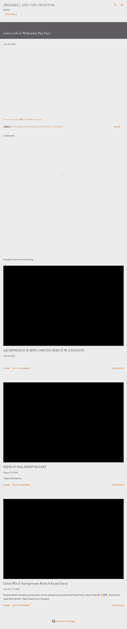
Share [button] (117, 126)
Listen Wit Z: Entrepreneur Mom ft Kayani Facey (35, 583)
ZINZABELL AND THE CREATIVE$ (29, 5)
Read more (118, 368)
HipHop (26, 126)
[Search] (115, 5)
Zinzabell (26, 119)
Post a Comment (21, 368)
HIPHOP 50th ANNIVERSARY (24, 467)
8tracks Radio (37, 119)
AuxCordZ (16, 126)
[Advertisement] (63, 229)
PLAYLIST (47, 126)
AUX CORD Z (11, 14)
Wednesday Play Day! (11, 119)
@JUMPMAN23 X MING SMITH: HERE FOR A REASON (43, 350)
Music (34, 126)
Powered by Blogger (63, 621)
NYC (40, 126)
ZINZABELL (58, 126)
